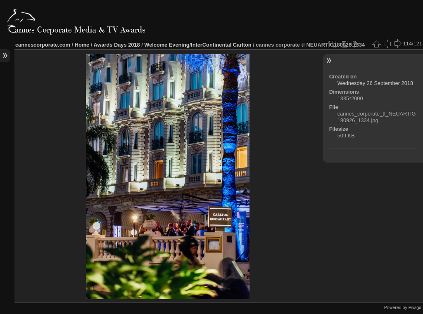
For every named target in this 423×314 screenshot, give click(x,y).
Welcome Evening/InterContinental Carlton (197, 45)
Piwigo (415, 307)
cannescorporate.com (42, 45)
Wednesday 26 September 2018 (375, 83)
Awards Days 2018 (116, 45)
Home (82, 45)
